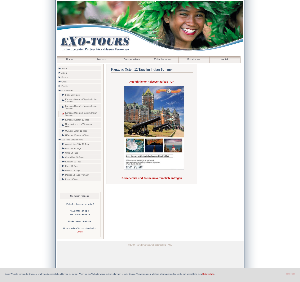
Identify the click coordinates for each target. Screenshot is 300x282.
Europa (64, 77)
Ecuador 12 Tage (73, 162)
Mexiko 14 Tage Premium (77, 175)
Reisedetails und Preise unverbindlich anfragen (151, 178)
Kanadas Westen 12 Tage (77, 120)
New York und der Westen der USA (79, 125)
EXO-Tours (135, 245)
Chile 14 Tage (71, 153)
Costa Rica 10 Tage (74, 157)
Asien (64, 73)
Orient (64, 82)
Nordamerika (67, 90)
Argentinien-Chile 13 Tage (77, 144)
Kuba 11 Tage (71, 166)
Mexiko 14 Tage (72, 170)
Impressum (147, 245)
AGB (170, 245)
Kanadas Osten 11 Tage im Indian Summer (81, 107)
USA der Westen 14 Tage (77, 135)
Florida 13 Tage (72, 95)
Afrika (64, 68)
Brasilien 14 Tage (73, 148)
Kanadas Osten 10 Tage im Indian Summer (81, 100)
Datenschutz (160, 245)
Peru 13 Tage (71, 179)
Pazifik (64, 86)
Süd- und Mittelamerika (72, 140)
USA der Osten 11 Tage (76, 131)
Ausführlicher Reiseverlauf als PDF (151, 81)
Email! (80, 232)
